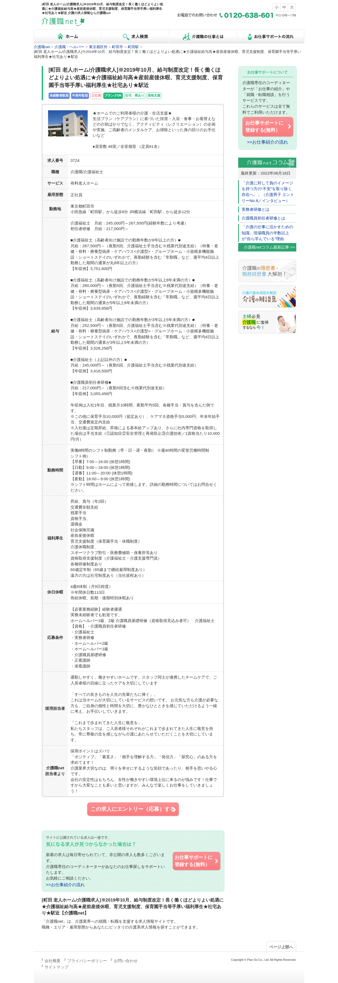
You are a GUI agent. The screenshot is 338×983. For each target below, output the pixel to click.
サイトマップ (56, 967)
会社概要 (52, 960)
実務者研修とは (255, 209)
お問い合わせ (126, 960)
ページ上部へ (281, 947)
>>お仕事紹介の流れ (65, 884)
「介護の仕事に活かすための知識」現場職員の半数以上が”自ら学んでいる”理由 (267, 233)
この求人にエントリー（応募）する (134, 809)
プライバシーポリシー (87, 960)
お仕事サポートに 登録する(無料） (197, 860)
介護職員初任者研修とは (263, 218)
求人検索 (135, 36)
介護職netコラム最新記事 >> (269, 247)
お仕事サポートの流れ (270, 36)
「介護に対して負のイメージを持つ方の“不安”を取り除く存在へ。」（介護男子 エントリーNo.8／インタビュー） (268, 192)
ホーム (67, 36)
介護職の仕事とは (203, 36)
